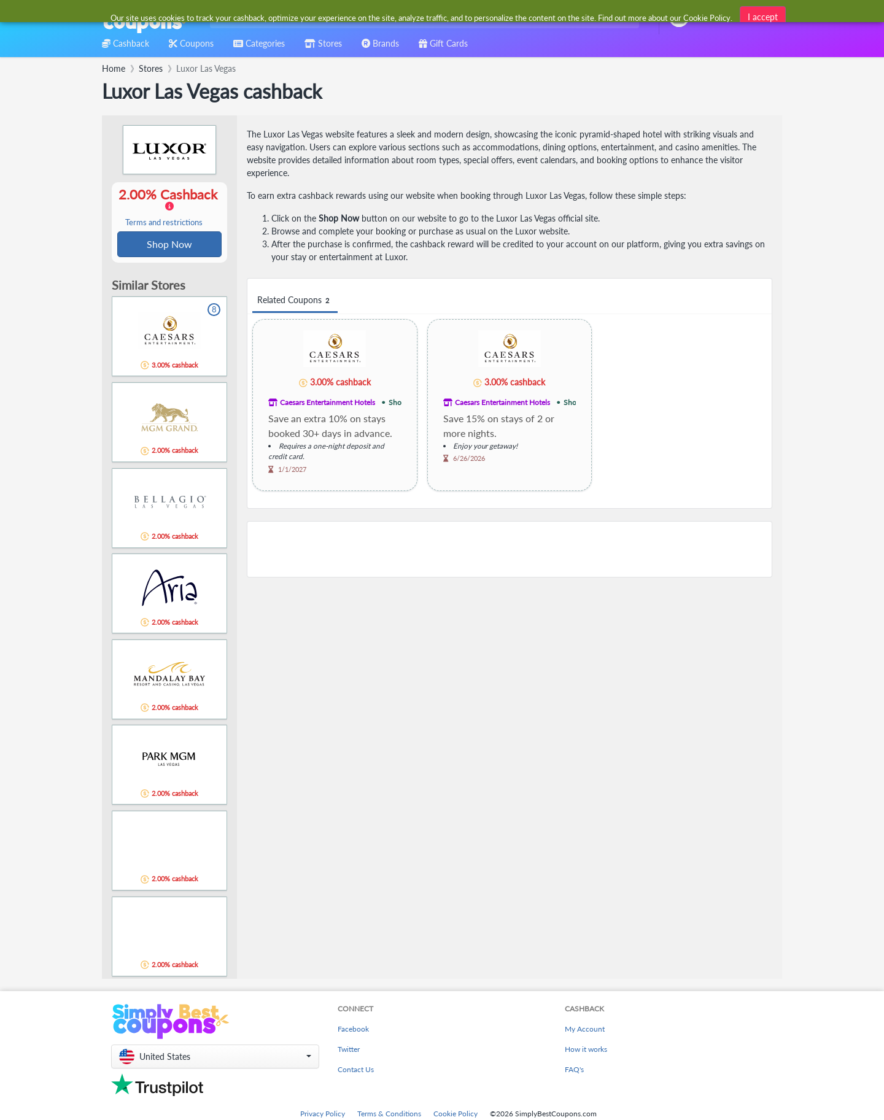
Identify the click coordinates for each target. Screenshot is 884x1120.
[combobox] (422, 17)
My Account (585, 1030)
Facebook (353, 1030)
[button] (215, 1058)
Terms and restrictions (164, 223)
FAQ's (574, 1070)
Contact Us (356, 1070)
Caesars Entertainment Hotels (327, 402)
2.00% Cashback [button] (169, 207)
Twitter (349, 1050)
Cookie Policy (455, 1114)
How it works (586, 1050)
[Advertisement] (509, 549)
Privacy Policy (322, 1114)
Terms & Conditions (389, 1114)
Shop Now (169, 244)
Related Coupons (295, 300)
